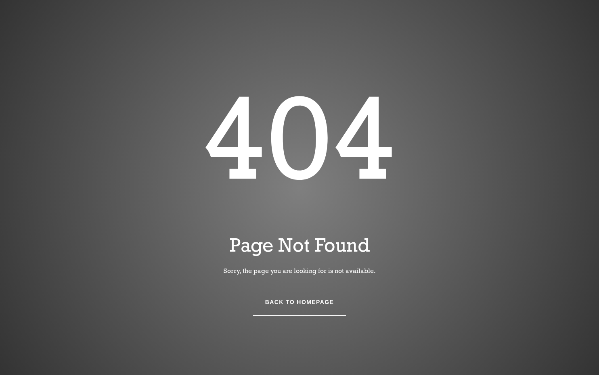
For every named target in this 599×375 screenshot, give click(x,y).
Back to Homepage (299, 302)
